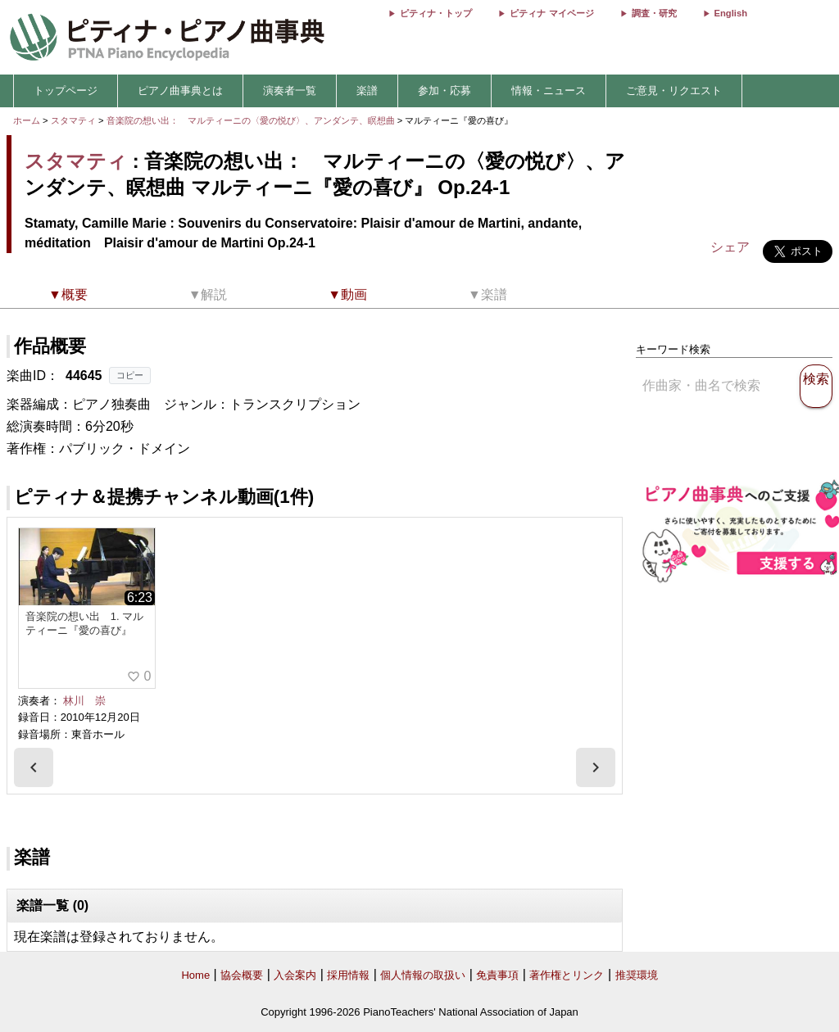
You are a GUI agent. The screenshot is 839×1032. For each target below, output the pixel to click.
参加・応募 (444, 90)
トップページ (66, 90)
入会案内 (295, 975)
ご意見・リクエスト (674, 90)
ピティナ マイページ (551, 13)
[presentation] (33, 767)
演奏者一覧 (289, 90)
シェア (730, 247)
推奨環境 (636, 975)
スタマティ (73, 120)
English (730, 13)
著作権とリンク (566, 975)
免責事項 (497, 975)
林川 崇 (84, 701)
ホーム (26, 120)
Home (195, 975)
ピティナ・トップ (436, 13)
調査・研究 (654, 13)
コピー (129, 375)
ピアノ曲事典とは (180, 90)
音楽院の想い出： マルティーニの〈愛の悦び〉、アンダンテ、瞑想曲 (252, 120)
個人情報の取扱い (422, 975)
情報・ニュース (548, 90)
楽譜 (367, 90)
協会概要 (241, 975)
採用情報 (348, 975)
